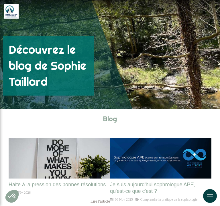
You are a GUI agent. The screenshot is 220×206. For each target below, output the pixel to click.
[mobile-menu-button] (210, 196)
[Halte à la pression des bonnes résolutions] (59, 158)
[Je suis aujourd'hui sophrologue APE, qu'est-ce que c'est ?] (160, 158)
